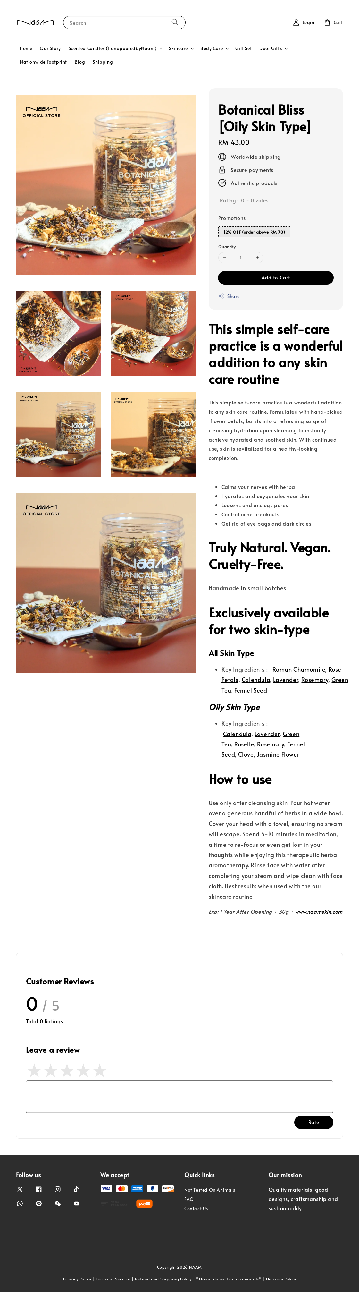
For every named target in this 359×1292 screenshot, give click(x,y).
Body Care (211, 48)
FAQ (189, 1199)
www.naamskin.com (319, 911)
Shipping (103, 62)
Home (26, 48)
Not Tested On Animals (209, 1190)
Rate (313, 1121)
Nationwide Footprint (43, 62)
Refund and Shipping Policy (163, 1279)
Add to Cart (276, 277)
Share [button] (229, 296)
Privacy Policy (77, 1279)
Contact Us (196, 1208)
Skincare (178, 48)
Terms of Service (113, 1279)
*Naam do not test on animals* (228, 1279)
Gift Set (243, 48)
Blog (80, 62)
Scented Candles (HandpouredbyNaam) (112, 48)
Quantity (227, 247)
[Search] (175, 22)
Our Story (50, 48)
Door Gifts (270, 48)
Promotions (232, 217)
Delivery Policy (281, 1279)
